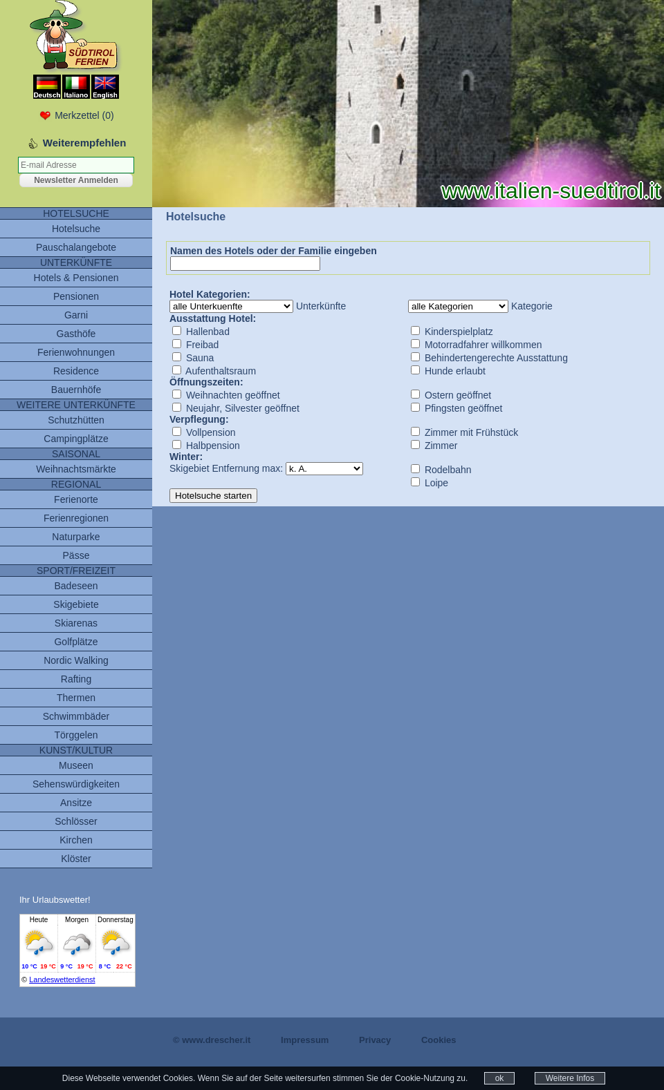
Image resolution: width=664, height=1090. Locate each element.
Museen (76, 765)
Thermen (76, 697)
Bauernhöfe (76, 389)
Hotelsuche (76, 228)
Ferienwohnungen (76, 352)
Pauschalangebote (76, 247)
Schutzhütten (76, 420)
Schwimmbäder (76, 716)
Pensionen (76, 296)
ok (499, 1078)
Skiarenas (76, 623)
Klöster (76, 858)
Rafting (76, 679)
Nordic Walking (76, 660)
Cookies (438, 1040)
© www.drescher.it (211, 1040)
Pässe (76, 555)
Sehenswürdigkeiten (76, 784)
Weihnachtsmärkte (76, 469)
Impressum (305, 1040)
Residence (76, 370)
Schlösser (76, 821)
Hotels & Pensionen (76, 277)
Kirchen (75, 839)
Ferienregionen (76, 518)
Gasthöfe (76, 333)
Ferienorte (76, 499)
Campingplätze (76, 438)
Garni (76, 315)
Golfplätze (76, 641)
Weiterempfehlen (85, 143)
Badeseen (76, 585)
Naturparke (76, 536)
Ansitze (76, 802)
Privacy (375, 1040)
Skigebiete (75, 604)
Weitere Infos (570, 1078)
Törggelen (76, 734)
